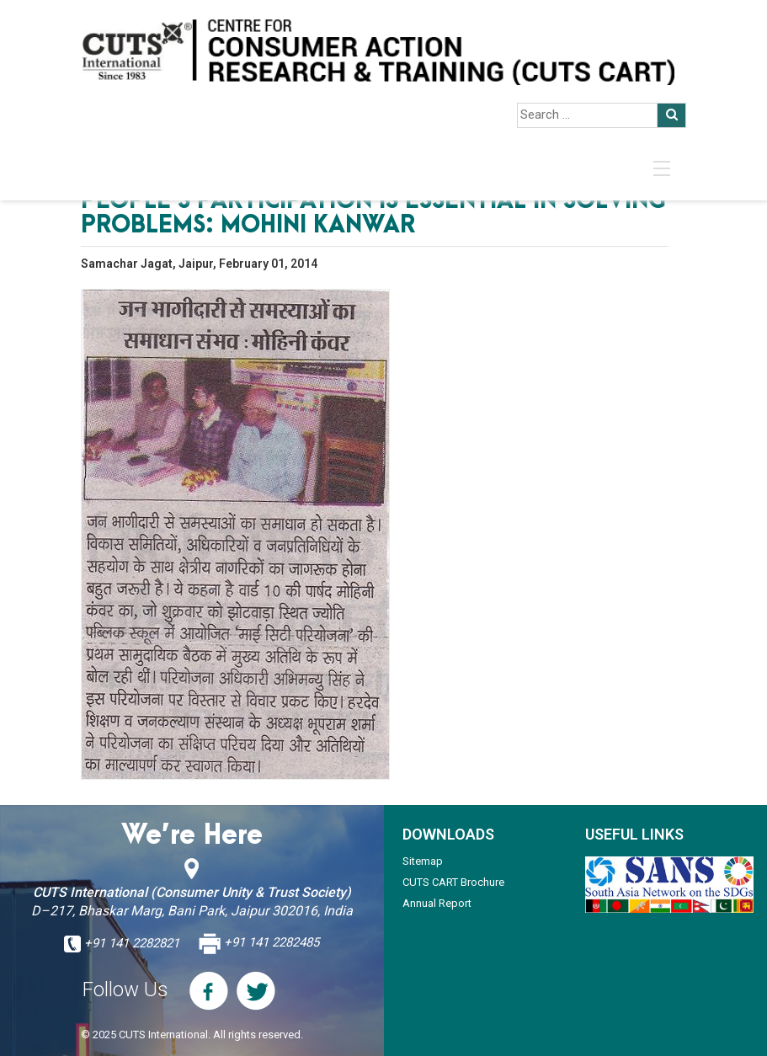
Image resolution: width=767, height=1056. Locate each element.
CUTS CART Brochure (453, 882)
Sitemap (422, 861)
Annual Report (436, 903)
